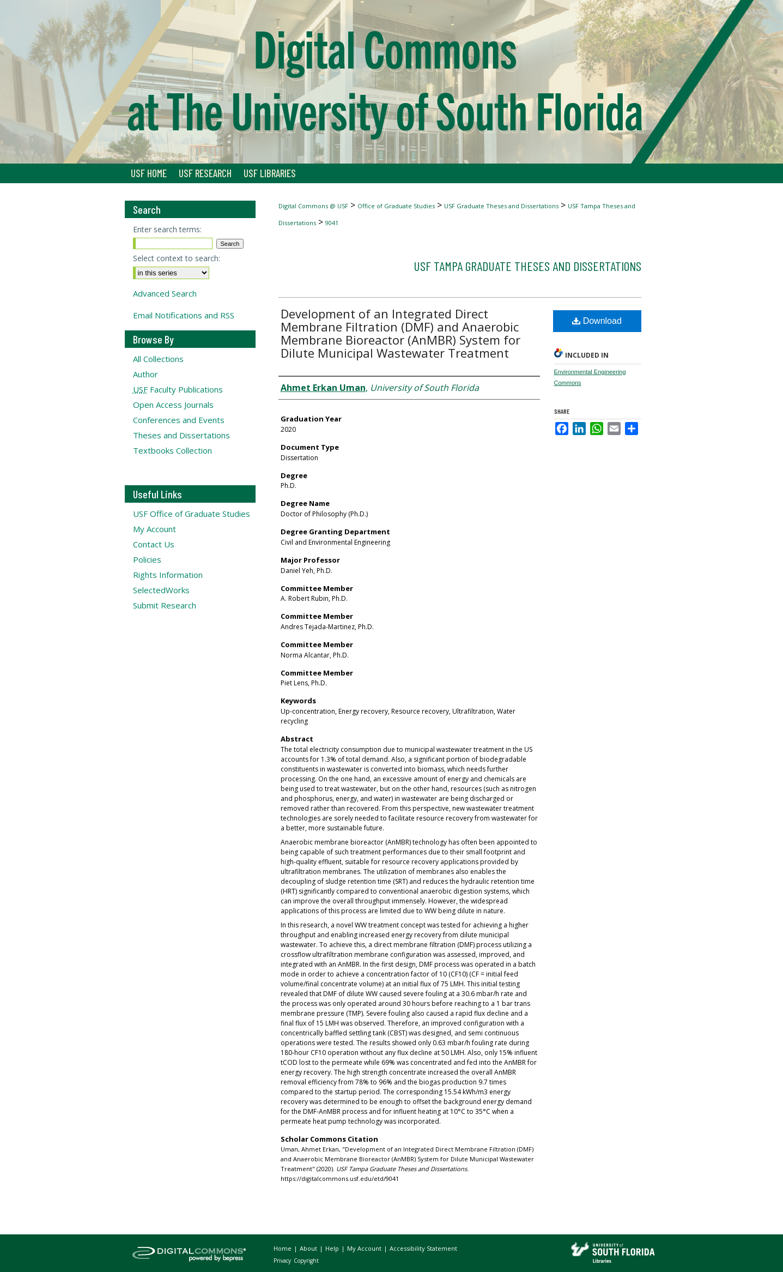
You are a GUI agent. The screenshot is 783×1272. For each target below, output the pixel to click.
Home (283, 1248)
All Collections (158, 358)
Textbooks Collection (172, 450)
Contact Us (153, 544)
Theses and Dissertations (181, 435)
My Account (154, 528)
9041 (331, 223)
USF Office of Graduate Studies (191, 513)
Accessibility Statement (423, 1248)
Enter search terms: (167, 229)
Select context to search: (176, 258)
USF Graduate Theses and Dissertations (501, 206)
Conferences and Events (178, 419)
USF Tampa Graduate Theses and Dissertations (527, 266)
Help (333, 1248)
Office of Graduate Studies (396, 206)
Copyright (306, 1260)
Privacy (283, 1260)
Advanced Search (165, 293)
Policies (147, 559)
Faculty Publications (178, 389)
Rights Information (168, 574)
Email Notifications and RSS (183, 315)
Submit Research (164, 605)
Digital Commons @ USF (313, 206)
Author (145, 374)
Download (597, 320)
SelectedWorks (161, 589)
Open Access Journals (173, 404)
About (309, 1248)
